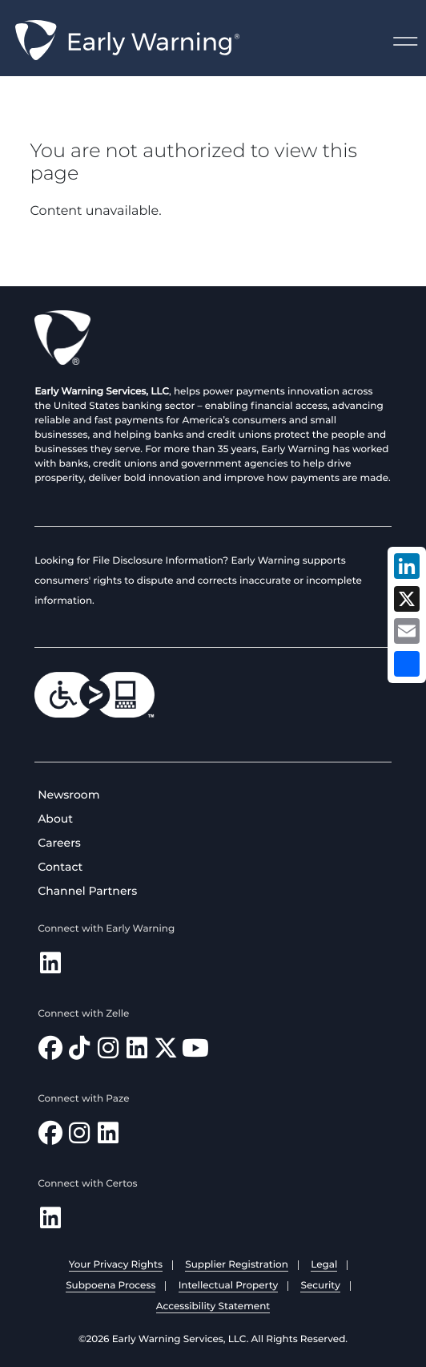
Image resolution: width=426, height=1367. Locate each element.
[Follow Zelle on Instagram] (108, 1052)
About (55, 818)
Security (320, 1286)
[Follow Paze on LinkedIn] (108, 1137)
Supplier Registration (236, 1265)
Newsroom (68, 794)
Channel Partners (87, 891)
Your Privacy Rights (116, 1265)
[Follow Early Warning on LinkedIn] (50, 967)
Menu (405, 42)
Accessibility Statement (213, 1306)
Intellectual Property (229, 1286)
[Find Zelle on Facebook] (50, 1052)
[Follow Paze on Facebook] (50, 1137)
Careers (59, 842)
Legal (324, 1265)
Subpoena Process (110, 1286)
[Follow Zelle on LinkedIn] (137, 1052)
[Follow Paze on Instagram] (79, 1137)
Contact (60, 866)
